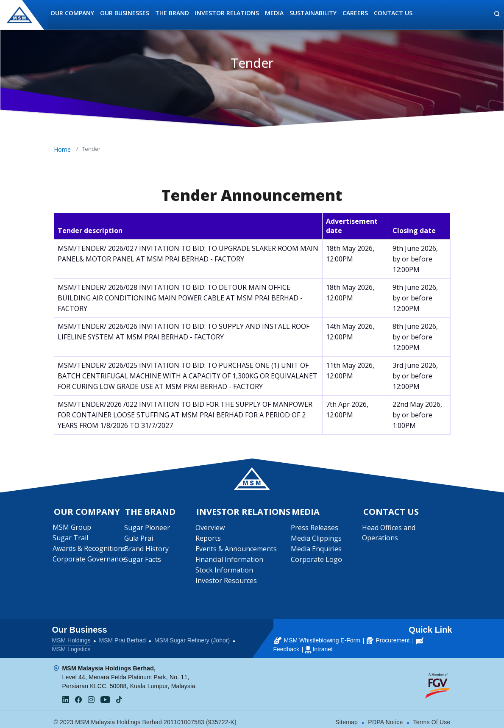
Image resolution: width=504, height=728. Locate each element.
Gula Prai (139, 540)
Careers (355, 13)
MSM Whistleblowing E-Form (317, 635)
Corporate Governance (90, 560)
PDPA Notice (385, 717)
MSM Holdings (71, 635)
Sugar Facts (143, 561)
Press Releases (315, 529)
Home (62, 149)
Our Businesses (124, 13)
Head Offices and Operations (389, 534)
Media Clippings (316, 540)
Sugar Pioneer (147, 529)
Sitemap (346, 717)
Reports (208, 540)
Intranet (322, 644)
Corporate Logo (316, 561)
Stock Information (224, 571)
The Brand (172, 13)
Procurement (388, 635)
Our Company (72, 13)
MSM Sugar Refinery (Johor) (192, 635)
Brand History (147, 550)
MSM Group (73, 528)
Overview (210, 529)
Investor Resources (226, 582)
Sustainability (313, 13)
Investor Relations (227, 13)
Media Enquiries (316, 550)
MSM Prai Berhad (122, 635)
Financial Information (230, 561)
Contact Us (393, 13)
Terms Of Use (432, 717)
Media (274, 13)
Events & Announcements (236, 550)
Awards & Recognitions (90, 550)
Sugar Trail (71, 539)
